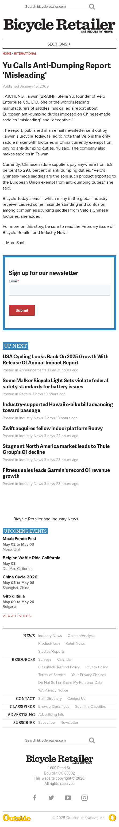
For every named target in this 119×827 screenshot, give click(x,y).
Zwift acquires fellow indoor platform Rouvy (53, 428)
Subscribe (46, 722)
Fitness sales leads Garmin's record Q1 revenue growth (56, 473)
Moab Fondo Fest (19, 538)
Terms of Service (52, 675)
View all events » (17, 616)
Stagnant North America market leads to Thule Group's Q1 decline (56, 449)
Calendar (64, 659)
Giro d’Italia (14, 596)
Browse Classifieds (54, 706)
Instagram (84, 798)
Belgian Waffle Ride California (31, 558)
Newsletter (69, 722)
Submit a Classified (90, 706)
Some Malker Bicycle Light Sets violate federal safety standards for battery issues (55, 383)
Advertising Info (51, 714)
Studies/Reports (51, 651)
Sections (59, 44)
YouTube (68, 798)
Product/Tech (49, 643)
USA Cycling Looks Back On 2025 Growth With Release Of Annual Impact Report (56, 359)
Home (7, 53)
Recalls (25, 394)
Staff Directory (50, 698)
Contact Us (76, 698)
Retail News (75, 643)
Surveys (45, 659)
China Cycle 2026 (20, 577)
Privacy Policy (96, 667)
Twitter (51, 798)
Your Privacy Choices (88, 675)
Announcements (33, 370)
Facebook (35, 798)
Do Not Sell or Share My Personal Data (70, 682)
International (25, 53)
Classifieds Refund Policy (59, 667)
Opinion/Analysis (81, 635)
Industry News (31, 418)
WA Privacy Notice (53, 690)
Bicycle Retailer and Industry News (45, 519)
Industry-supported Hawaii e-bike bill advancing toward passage (58, 407)
